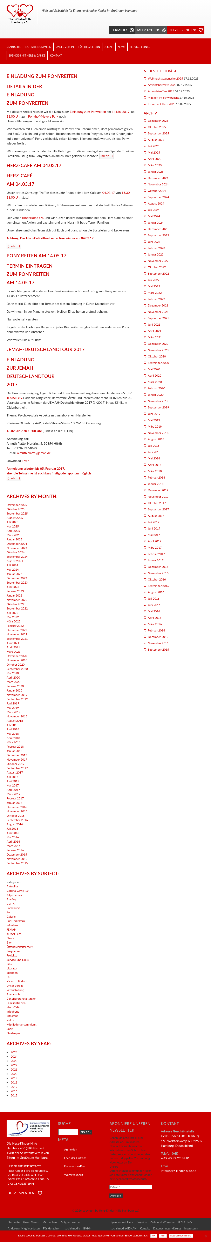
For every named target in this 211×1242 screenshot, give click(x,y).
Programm (13, 951)
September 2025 (17, 513)
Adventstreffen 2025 (161, 91)
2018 (14, 1082)
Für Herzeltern (89, 47)
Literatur (12, 968)
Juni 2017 (13, 781)
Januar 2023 (14, 595)
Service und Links (18, 959)
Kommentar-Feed (75, 1166)
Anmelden (70, 1149)
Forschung (13, 908)
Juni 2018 (13, 729)
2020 (14, 1073)
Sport (10, 1028)
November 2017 (17, 759)
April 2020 (13, 677)
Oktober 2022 (16, 604)
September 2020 (17, 669)
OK (153, 1236)
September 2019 (17, 699)
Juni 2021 (13, 643)
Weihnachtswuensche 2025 (165, 78)
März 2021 (13, 651)
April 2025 (13, 530)
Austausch (13, 994)
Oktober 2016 (16, 815)
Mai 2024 (13, 569)
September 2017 (17, 768)
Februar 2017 (15, 798)
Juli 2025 (12, 522)
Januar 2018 (14, 751)
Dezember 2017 (17, 755)
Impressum (191, 1228)
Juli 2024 (12, 565)
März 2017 (13, 794)
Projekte (12, 955)
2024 (14, 1056)
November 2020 (17, 660)
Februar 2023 (15, 591)
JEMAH (108, 47)
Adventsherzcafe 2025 (162, 85)
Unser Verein (65, 47)
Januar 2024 (14, 574)
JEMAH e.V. (15, 398)
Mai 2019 (13, 707)
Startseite (14, 47)
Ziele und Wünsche (162, 1222)
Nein (163, 1236)
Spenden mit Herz (121, 1222)
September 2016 (17, 820)
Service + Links (140, 47)
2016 (14, 1091)
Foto (9, 912)
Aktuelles (12, 886)
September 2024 (17, 556)
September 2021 (17, 638)
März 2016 (13, 846)
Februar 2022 (15, 625)
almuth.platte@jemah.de (34, 453)
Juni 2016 (13, 833)
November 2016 (17, 811)
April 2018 (13, 738)
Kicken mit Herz (17, 981)
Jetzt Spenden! (22, 1193)
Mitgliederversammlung (21, 1024)
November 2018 (17, 716)
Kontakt (56, 55)
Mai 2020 (13, 673)
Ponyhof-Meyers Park (43, 116)
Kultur (10, 1020)
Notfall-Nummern (38, 47)
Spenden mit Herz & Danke (27, 55)
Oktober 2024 (16, 552)
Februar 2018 (15, 746)
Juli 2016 (12, 828)
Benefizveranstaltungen (21, 998)
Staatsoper (13, 1033)
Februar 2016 (15, 850)
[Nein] (206, 1236)
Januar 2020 (14, 690)
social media (72, 1228)
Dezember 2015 (17, 854)
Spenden (12, 972)
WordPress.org (73, 1174)
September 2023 (17, 582)
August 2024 (15, 561)
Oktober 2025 (16, 509)
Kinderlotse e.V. (33, 218)
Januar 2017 (14, 802)
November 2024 (17, 548)
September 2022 (17, 608)
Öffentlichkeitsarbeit (20, 946)
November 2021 (17, 634)
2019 (14, 1078)
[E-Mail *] (130, 1187)
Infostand (13, 1016)
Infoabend (13, 925)
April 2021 (13, 647)
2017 (14, 1086)
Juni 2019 (13, 703)
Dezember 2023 (17, 578)
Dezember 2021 (17, 630)
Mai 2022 (13, 617)
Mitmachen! (49, 1222)
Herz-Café (13, 1007)
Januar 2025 (14, 539)
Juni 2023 (13, 587)
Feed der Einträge (75, 1158)
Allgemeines (14, 895)
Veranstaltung (15, 990)
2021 (14, 1069)
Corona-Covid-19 (18, 890)
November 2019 (17, 694)
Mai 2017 (13, 785)
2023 (14, 1061)
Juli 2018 (12, 725)
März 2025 (13, 535)
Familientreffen (16, 1003)
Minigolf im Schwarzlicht (163, 97)
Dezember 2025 (17, 505)
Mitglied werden (71, 1222)
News (121, 47)
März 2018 (13, 742)
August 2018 (15, 720)
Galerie (11, 916)
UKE (9, 977)
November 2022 (17, 599)
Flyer (25, 461)
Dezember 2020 (17, 656)
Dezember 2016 (17, 807)
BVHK (10, 903)
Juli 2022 (12, 612)
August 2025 (15, 517)
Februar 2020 (15, 686)
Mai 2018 (13, 733)
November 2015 (17, 858)
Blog (9, 942)
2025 (14, 1052)
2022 (14, 1065)
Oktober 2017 (16, 764)
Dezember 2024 (17, 543)
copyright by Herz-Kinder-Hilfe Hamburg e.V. (110, 1210)
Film (9, 964)
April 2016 (13, 841)
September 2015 (17, 863)
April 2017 (13, 789)
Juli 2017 (12, 776)
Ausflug (11, 899)
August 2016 (15, 824)
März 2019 (13, 712)
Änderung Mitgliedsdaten (24, 1228)
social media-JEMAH (123, 1228)
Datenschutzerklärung (167, 1228)
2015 (14, 1095)
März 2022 (13, 621)
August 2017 (15, 772)
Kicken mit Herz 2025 (162, 104)
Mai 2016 (13, 837)
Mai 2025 (13, 526)
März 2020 (13, 681)
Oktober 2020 (16, 664)
